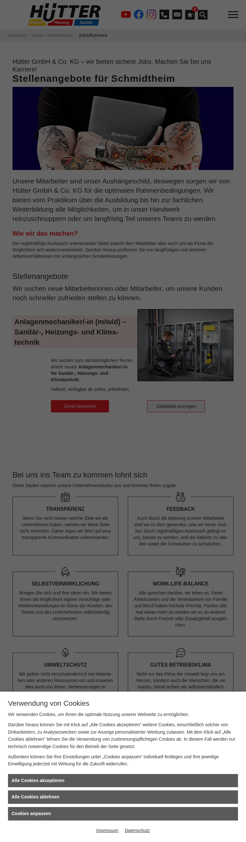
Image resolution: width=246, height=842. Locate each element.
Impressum (107, 830)
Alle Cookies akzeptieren (38, 780)
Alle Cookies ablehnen (35, 796)
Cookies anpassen (31, 813)
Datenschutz (137, 830)
